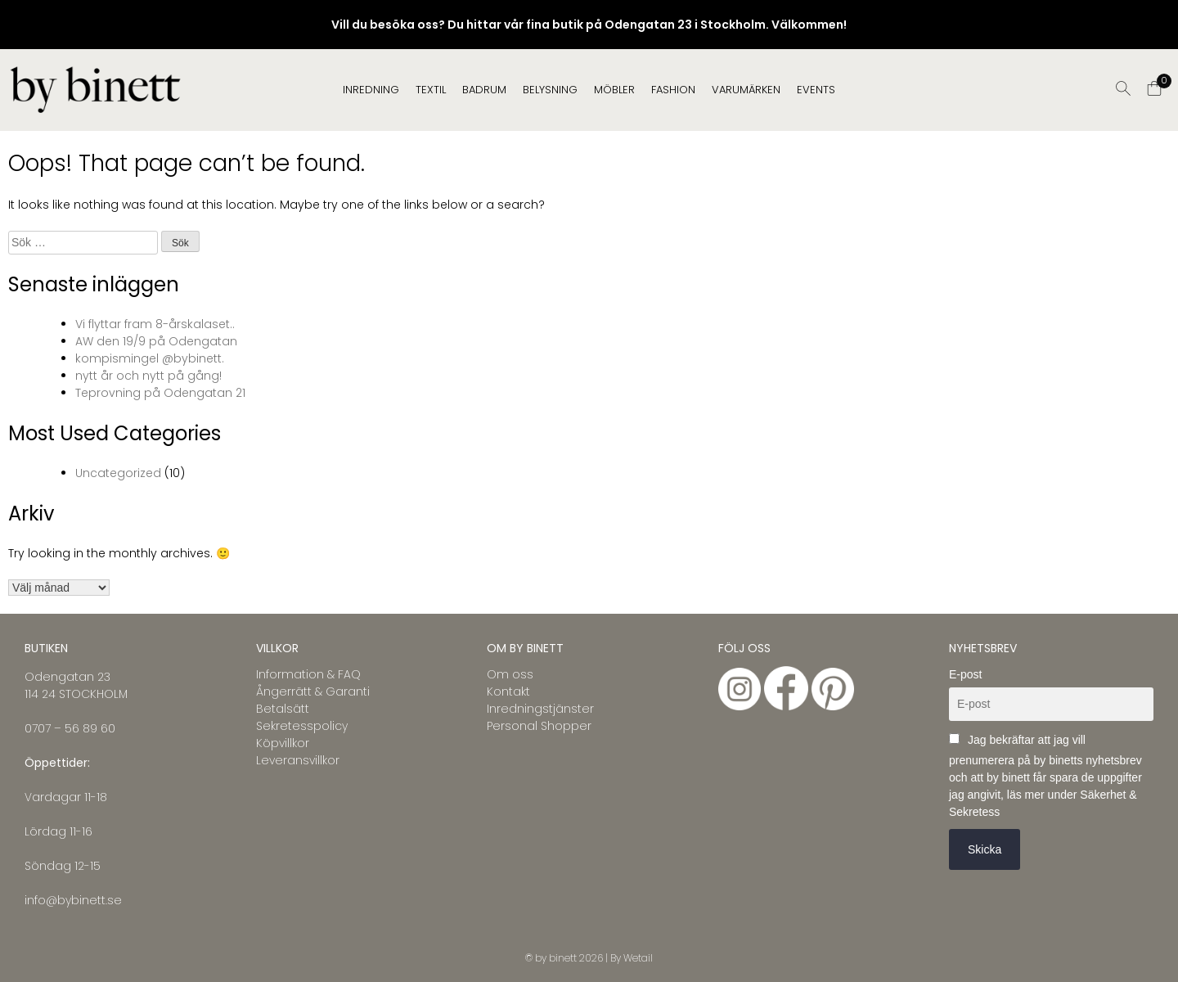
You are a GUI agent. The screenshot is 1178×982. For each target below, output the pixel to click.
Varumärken (746, 89)
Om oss (510, 674)
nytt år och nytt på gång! (148, 375)
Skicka (984, 849)
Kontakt (508, 691)
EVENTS (816, 89)
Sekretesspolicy (302, 726)
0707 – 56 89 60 (70, 728)
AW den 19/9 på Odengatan (156, 341)
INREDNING (371, 89)
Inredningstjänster (540, 708)
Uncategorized (118, 473)
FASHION (673, 89)
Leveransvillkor (297, 760)
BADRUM (484, 89)
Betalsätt (282, 708)
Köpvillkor (282, 743)
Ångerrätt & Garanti (313, 691)
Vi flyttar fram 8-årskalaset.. (155, 324)
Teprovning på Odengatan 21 (160, 393)
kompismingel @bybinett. (149, 358)
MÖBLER (614, 89)
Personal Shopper (539, 726)
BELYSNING (550, 89)
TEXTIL (431, 89)
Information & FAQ (308, 674)
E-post (965, 674)
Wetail (638, 958)
